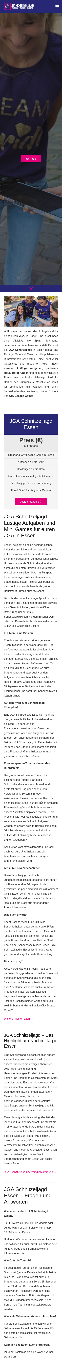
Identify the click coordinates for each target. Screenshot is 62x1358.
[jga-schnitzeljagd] (18, 6)
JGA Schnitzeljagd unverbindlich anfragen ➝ (30, 1172)
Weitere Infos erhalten (18, 1018)
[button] (57, 7)
